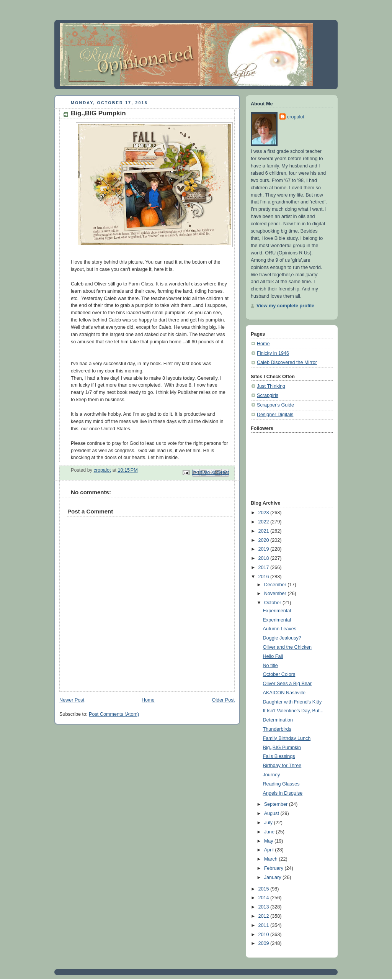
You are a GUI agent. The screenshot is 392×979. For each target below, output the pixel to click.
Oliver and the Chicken (287, 647)
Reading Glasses (281, 784)
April (269, 850)
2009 (264, 943)
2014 (264, 897)
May (269, 841)
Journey (271, 774)
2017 (264, 567)
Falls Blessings (279, 756)
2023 (264, 512)
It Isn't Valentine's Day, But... (293, 710)
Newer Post (71, 700)
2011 (264, 925)
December (276, 584)
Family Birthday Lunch (287, 738)
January (273, 877)
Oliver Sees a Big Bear (287, 683)
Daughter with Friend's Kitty (292, 702)
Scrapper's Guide (275, 405)
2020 (264, 540)
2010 (264, 934)
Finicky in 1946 (273, 353)
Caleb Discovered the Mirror (287, 362)
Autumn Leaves (280, 628)
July (269, 822)
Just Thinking (271, 386)
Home (148, 700)
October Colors (279, 674)
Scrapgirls (267, 395)
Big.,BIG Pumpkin (282, 747)
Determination (278, 720)
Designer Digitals (275, 414)
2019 (264, 549)
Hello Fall (273, 656)
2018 (264, 558)
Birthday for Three (282, 765)
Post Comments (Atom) (114, 714)
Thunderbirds (277, 729)
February (274, 868)
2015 (264, 889)
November (276, 593)
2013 (264, 907)
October (273, 602)
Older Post (223, 700)
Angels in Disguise (283, 793)
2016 (264, 576)
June (270, 832)
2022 (264, 522)
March (271, 859)
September (276, 804)
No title (270, 665)
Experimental (277, 610)
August (272, 813)
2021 (264, 531)
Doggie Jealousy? (282, 638)
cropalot (295, 117)
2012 (264, 916)
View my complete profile (285, 305)
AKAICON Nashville (284, 692)
